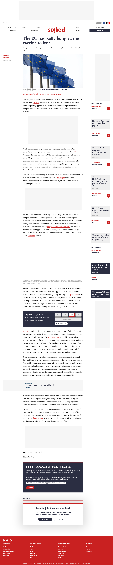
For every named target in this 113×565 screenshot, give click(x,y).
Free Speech (33, 555)
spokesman (74, 294)
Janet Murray (96, 133)
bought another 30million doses (58, 227)
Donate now (59, 323)
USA (31, 558)
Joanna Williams (62, 551)
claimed (36, 103)
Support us (100, 30)
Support (30, 488)
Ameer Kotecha (96, 194)
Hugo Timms (95, 220)
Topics (9, 27)
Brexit (31, 551)
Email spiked (89, 551)
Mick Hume (61, 555)
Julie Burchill (96, 162)
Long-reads (34, 30)
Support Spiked (6, 549)
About (4, 547)
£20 (72, 314)
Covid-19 (44, 89)
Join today (45, 519)
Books (78, 30)
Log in (98, 23)
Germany (31, 235)
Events (78, 27)
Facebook (104, 23)
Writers (24, 27)
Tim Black (60, 558)
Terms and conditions (8, 551)
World (64, 89)
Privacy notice (6, 553)
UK (61, 89)
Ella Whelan (61, 553)
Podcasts (13, 30)
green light (61, 177)
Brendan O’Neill (62, 547)
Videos (38, 27)
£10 (65, 314)
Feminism (95, 135)
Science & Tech (56, 89)
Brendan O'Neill (96, 106)
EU (75, 152)
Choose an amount (68, 319)
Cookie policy (6, 555)
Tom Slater (61, 549)
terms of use (52, 563)
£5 (57, 314)
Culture (32, 549)
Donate (94, 279)
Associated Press (53, 337)
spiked (93, 277)
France (25, 331)
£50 (78, 314)
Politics (49, 89)
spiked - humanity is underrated (56, 30)
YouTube (109, 23)
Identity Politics (97, 164)
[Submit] (20, 23)
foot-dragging (38, 418)
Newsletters (100, 27)
